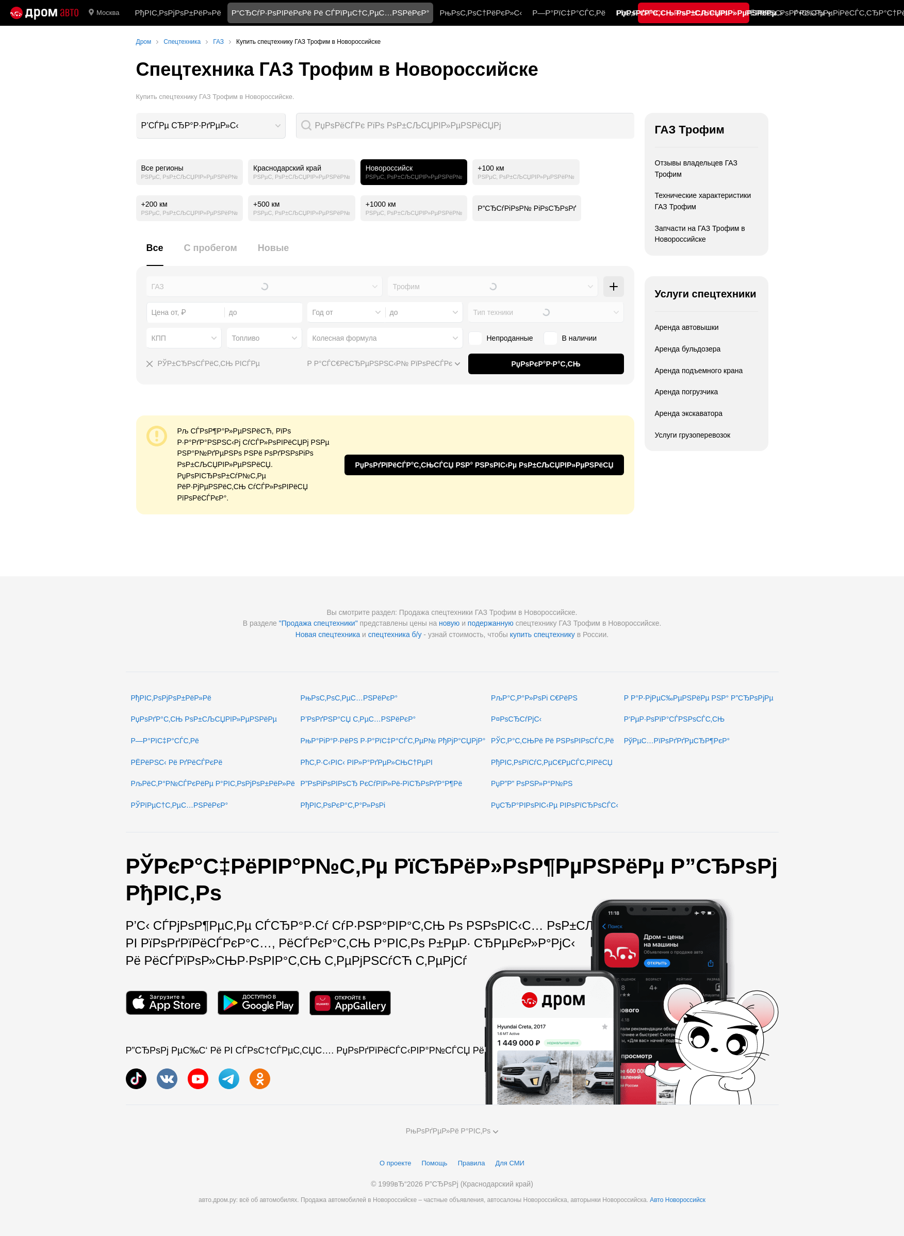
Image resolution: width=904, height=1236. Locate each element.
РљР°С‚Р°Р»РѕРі (704, 12)
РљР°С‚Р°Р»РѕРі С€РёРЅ (534, 698)
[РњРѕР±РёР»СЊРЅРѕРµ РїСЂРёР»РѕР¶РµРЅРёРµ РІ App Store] (166, 1002)
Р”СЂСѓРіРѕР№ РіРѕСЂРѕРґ (527, 208)
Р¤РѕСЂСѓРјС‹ (516, 719)
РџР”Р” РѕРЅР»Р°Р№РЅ (531, 783)
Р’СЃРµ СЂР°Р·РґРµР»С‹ (190, 125)
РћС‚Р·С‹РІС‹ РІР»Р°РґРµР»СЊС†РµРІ (367, 762)
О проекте (395, 1163)
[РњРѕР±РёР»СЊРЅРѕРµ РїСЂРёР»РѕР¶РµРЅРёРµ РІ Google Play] (258, 1002)
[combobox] (211, 126)
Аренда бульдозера (688, 349)
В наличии (579, 338)
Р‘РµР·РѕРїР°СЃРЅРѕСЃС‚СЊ (674, 719)
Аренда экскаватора (689, 413)
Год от (323, 312)
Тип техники (493, 312)
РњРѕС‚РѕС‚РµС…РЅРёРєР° (349, 698)
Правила (471, 1163)
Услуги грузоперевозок (693, 435)
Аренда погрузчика (686, 392)
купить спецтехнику (542, 634)
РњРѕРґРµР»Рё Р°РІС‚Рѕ (452, 1131)
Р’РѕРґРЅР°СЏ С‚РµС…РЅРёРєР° (358, 719)
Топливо (246, 338)
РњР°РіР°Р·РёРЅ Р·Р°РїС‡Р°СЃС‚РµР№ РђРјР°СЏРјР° (393, 741)
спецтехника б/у (395, 634)
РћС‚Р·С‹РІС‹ (640, 12)
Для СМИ (509, 1163)
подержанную (491, 623)
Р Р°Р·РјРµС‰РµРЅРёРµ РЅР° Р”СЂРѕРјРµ (699, 698)
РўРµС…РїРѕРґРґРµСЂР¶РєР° (677, 741)
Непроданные (510, 338)
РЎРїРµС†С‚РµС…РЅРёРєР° (179, 805)
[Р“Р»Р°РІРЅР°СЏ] (44, 13)
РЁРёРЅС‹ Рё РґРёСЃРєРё (177, 762)
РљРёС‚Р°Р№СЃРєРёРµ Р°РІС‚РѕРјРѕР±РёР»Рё (213, 783)
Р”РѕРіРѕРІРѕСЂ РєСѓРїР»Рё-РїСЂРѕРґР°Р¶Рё (382, 783)
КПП (159, 338)
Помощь (434, 1163)
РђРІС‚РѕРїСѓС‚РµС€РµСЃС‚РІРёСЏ (552, 762)
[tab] (154, 254)
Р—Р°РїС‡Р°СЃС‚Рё (568, 12)
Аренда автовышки (687, 327)
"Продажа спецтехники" (318, 623)
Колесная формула (345, 338)
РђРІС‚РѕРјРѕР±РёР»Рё (178, 12)
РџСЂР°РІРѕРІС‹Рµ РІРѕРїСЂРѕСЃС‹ (554, 805)
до (394, 312)
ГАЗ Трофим (690, 129)
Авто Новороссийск (677, 1200)
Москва (104, 13)
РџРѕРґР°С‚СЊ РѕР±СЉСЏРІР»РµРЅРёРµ (204, 719)
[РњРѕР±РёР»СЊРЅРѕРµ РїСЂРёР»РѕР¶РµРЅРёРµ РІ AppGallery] (350, 1002)
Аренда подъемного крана (699, 370)
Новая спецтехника (327, 634)
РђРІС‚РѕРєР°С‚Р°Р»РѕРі (343, 805)
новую (449, 623)
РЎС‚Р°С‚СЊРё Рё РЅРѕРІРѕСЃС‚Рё (552, 741)
